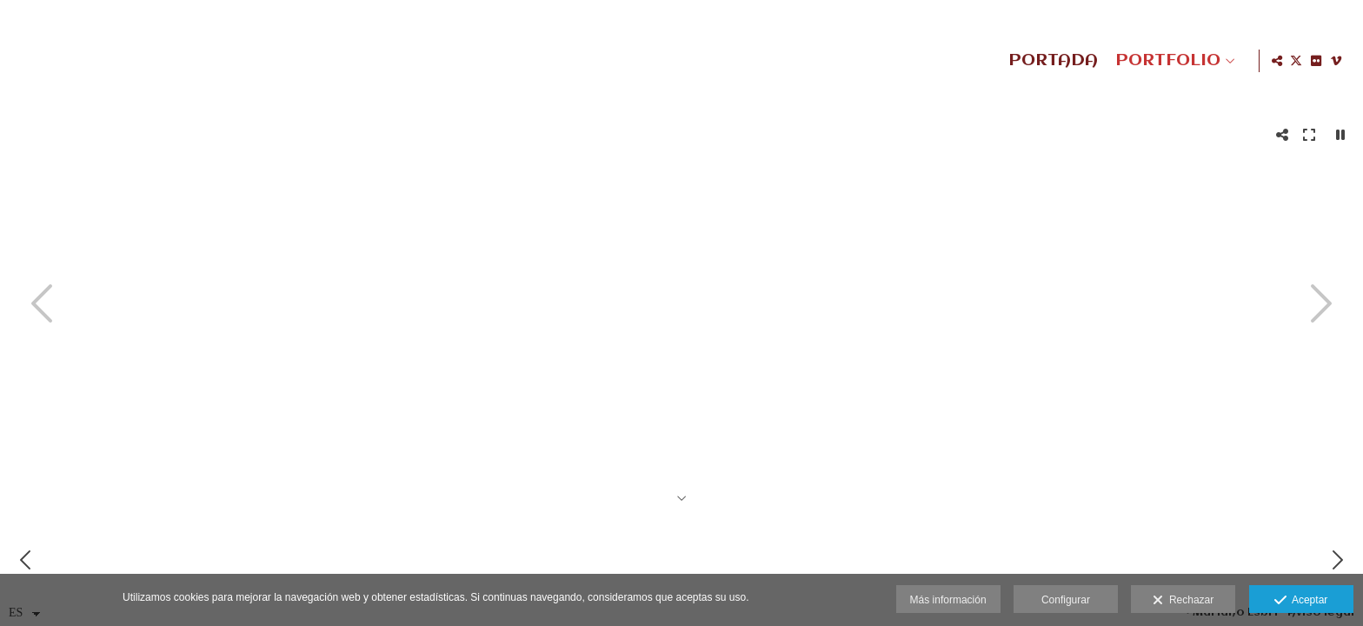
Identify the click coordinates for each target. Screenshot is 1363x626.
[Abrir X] (1296, 61)
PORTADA (1050, 61)
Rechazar (1183, 601)
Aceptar (1300, 601)
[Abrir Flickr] (1316, 61)
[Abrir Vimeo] (1336, 61)
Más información (948, 600)
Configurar (1065, 600)
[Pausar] (1340, 135)
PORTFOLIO (1165, 61)
